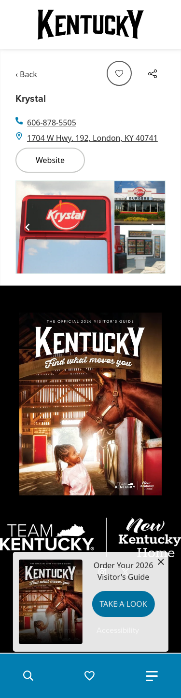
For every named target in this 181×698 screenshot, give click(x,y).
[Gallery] (90, 227)
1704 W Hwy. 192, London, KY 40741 (92, 138)
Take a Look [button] (123, 604)
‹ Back (26, 74)
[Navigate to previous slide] (27, 227)
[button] (28, 675)
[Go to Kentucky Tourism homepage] (91, 25)
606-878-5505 (51, 122)
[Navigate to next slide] (153, 227)
